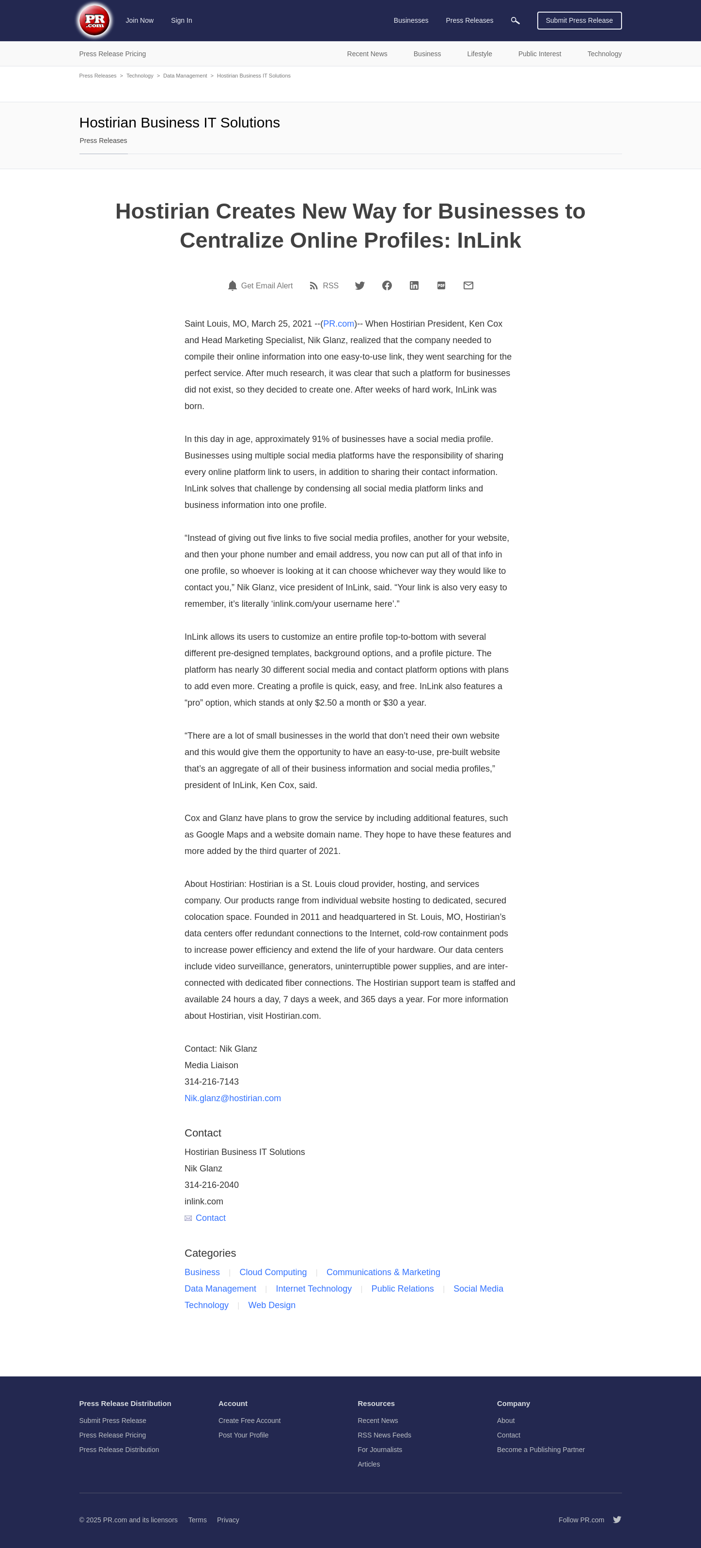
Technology (140, 76)
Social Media (478, 1289)
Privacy (228, 1519)
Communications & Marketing (383, 1272)
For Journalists (380, 1449)
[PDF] (441, 285)
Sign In (181, 20)
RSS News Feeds (384, 1435)
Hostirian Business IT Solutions (254, 76)
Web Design (272, 1305)
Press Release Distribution (119, 1449)
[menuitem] (515, 20)
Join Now (140, 20)
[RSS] (315, 285)
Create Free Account (249, 1420)
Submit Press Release (579, 20)
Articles (369, 1464)
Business (202, 1272)
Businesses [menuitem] (411, 20)
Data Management (185, 76)
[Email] (468, 285)
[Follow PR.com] (613, 1520)
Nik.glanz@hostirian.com (233, 1098)
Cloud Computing (273, 1272)
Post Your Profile (243, 1435)
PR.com (338, 324)
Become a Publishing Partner (541, 1449)
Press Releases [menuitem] (469, 20)
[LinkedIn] (414, 285)
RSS (331, 286)
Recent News (378, 1420)
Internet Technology (314, 1289)
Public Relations (403, 1289)
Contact (205, 1218)
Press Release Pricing (112, 1435)
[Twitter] (360, 285)
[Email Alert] (234, 285)
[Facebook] (387, 285)
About (506, 1420)
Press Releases (98, 76)
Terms (197, 1519)
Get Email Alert (267, 286)
